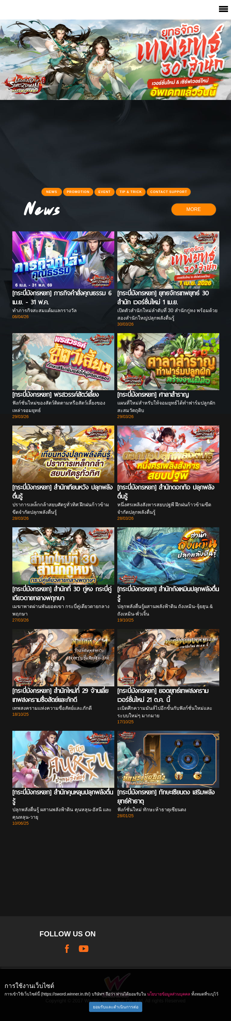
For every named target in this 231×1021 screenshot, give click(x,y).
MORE (193, 209)
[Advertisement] (115, 142)
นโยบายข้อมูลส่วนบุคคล (168, 994)
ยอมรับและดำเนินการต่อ (115, 1006)
